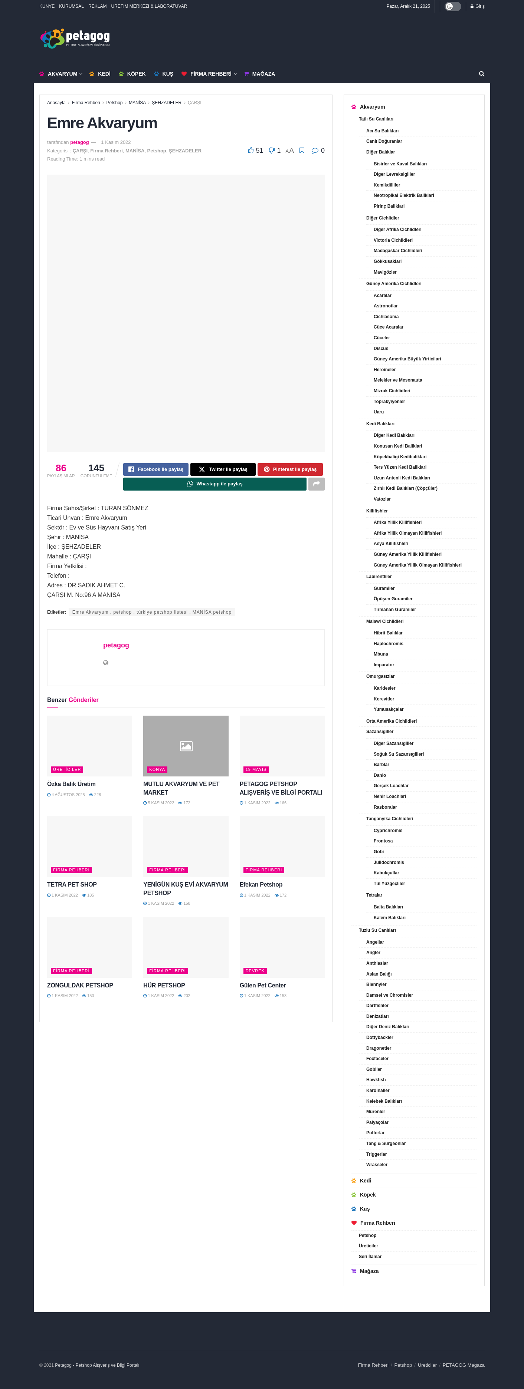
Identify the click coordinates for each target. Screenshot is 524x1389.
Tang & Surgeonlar (386, 1143)
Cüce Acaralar (388, 327)
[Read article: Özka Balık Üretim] (89, 748)
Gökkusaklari (388, 261)
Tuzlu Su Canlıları (377, 930)
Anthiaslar (377, 963)
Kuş (164, 74)
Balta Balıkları (388, 907)
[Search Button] (482, 74)
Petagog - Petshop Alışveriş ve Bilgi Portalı (97, 1365)
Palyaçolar (377, 1122)
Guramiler (384, 588)
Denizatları (377, 1016)
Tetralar (374, 895)
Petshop (114, 102)
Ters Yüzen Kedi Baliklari (400, 467)
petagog (79, 142)
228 (95, 797)
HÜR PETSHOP (164, 987)
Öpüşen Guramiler (393, 598)
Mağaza (259, 74)
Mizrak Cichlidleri (392, 390)
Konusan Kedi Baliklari (398, 446)
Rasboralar (385, 807)
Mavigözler (385, 272)
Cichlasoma (386, 316)
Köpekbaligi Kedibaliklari (400, 456)
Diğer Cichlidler (382, 218)
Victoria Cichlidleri (393, 240)
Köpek (132, 74)
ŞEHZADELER (166, 102)
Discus (381, 348)
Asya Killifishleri (391, 543)
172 (184, 805)
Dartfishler (377, 1005)
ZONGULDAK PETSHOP (80, 987)
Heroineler (385, 369)
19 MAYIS (256, 772)
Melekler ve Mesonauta (398, 380)
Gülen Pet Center (263, 987)
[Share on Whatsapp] (215, 486)
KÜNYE (47, 6)
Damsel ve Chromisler (389, 995)
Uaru (379, 412)
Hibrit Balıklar (388, 633)
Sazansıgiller (379, 731)
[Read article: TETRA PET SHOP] (89, 849)
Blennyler (376, 984)
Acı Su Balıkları (382, 130)
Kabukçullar (386, 872)
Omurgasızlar (380, 676)
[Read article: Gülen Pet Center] (282, 950)
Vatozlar (382, 499)
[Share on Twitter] (223, 470)
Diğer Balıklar (380, 152)
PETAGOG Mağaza (464, 1365)
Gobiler (374, 1069)
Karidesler (385, 688)
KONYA (157, 772)
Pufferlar (375, 1132)
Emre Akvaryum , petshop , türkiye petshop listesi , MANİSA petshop (152, 614)
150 (88, 998)
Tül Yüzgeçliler (389, 883)
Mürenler (375, 1111)
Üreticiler (67, 772)
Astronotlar (386, 306)
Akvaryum (58, 74)
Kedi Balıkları (380, 423)
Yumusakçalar (389, 709)
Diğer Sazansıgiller (393, 743)
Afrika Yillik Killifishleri (398, 522)
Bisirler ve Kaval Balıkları (400, 163)
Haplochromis (388, 643)
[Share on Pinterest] (290, 470)
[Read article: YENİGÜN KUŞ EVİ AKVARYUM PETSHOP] (185, 849)
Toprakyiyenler (389, 401)
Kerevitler (384, 699)
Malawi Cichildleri (385, 621)
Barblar (381, 764)
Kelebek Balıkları (384, 1101)
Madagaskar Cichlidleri (398, 250)
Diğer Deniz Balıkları (387, 1026)
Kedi (99, 74)
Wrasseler (376, 1164)
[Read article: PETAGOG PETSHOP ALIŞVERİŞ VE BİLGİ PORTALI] (282, 748)
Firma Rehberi (206, 74)
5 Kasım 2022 (158, 805)
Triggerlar (376, 1154)
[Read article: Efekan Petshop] (282, 849)
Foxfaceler (377, 1058)
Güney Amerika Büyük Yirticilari (407, 359)
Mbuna (381, 654)
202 (184, 998)
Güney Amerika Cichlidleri (394, 283)
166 (280, 805)
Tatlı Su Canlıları (376, 119)
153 (280, 998)
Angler (373, 952)
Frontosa (383, 841)
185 (88, 897)
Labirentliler (379, 576)
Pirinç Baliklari (389, 206)
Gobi (379, 851)
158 (184, 906)
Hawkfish (376, 1079)
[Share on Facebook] (156, 470)
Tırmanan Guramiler (395, 609)
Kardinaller (378, 1090)
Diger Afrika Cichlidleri (398, 229)
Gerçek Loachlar (391, 785)
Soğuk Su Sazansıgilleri (399, 754)
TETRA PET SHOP (72, 887)
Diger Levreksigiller (394, 174)
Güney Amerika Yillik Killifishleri (408, 554)
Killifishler (377, 511)
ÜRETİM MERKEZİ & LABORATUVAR (149, 6)
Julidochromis (389, 862)
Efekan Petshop (261, 887)
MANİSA (137, 102)
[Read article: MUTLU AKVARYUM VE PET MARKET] (185, 748)
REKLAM (97, 6)
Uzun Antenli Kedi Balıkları (402, 478)
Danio (380, 775)
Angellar (375, 942)
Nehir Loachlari (390, 796)
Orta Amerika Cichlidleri (391, 721)
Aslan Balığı (379, 974)
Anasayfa (56, 102)
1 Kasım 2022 (116, 142)
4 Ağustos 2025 (66, 797)
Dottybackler (379, 1037)
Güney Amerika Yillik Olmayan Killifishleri (418, 565)
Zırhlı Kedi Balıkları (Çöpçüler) (406, 488)
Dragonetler (378, 1048)
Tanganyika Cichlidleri (389, 818)
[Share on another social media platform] (316, 486)
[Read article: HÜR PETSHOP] (185, 950)
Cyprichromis (388, 830)
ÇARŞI (195, 102)
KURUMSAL (71, 6)
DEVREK (255, 973)
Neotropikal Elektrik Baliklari (404, 195)
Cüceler (382, 337)
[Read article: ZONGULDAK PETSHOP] (89, 950)
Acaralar (383, 295)
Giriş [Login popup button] (478, 6)
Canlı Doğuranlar (384, 141)
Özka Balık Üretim (71, 786)
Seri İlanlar (370, 1256)
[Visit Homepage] (75, 38)
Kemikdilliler (387, 185)
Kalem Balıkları (390, 917)
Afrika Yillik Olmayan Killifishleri (408, 533)
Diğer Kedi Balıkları (394, 435)
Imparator (384, 664)
